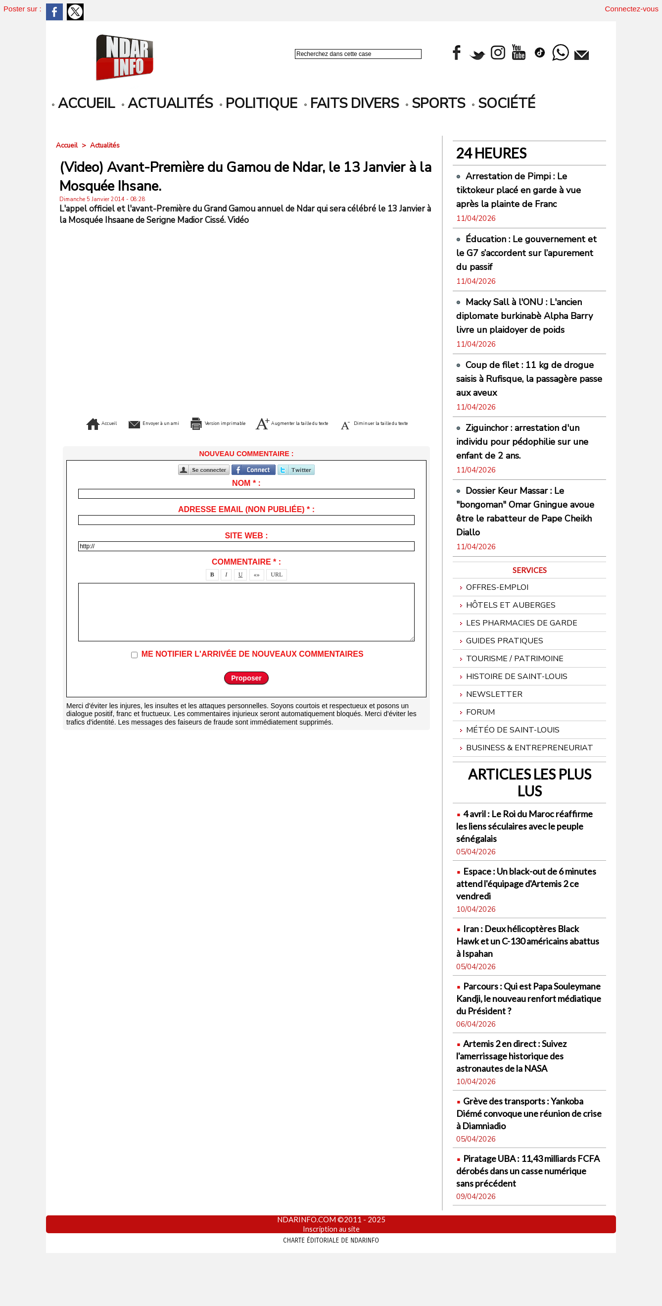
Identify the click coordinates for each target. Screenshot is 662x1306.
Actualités (167, 103)
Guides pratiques (501, 672)
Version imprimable (262, 422)
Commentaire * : (246, 577)
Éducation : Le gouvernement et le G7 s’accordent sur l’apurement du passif (529, 259)
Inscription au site (331, 1278)
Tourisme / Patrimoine (511, 690)
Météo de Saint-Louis (510, 766)
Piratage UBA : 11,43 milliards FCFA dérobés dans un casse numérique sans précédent (527, 1220)
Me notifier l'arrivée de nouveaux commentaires (253, 669)
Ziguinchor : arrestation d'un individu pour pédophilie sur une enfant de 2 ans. (526, 469)
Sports (435, 103)
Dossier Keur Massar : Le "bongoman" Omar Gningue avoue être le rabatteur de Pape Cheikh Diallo (520, 539)
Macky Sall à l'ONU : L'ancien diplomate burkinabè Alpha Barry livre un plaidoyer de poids (529, 336)
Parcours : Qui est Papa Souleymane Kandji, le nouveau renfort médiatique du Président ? (526, 1041)
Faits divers (351, 103)
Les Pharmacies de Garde (518, 653)
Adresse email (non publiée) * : (246, 524)
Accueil (67, 145)
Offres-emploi (494, 615)
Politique (258, 103)
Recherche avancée (321, 64)
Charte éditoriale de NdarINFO (331, 1290)
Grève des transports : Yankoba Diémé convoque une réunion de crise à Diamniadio (525, 1162)
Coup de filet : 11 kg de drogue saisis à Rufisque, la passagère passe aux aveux (520, 406)
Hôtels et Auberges (507, 634)
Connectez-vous (632, 8)
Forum (476, 747)
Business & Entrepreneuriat (526, 784)
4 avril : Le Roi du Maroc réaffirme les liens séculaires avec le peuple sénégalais (522, 863)
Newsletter (489, 728)
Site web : (246, 550)
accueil (83, 103)
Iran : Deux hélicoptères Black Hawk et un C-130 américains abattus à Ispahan (528, 977)
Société (503, 103)
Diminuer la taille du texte (262, 437)
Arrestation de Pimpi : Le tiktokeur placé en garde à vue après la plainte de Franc (528, 189)
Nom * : (246, 498)
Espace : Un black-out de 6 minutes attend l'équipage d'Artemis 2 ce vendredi (519, 920)
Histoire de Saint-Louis (514, 709)
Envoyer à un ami (161, 422)
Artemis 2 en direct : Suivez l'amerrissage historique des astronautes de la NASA (522, 1105)
